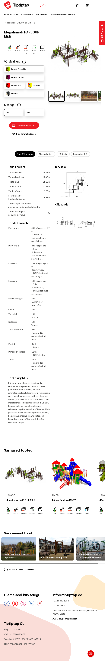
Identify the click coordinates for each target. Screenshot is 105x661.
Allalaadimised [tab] (46, 154)
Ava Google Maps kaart (64, 618)
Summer (34, 85)
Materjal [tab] (63, 154)
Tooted (16, 14)
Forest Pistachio (15, 69)
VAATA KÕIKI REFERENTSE (19, 569)
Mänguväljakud (27, 14)
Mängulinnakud (42, 14)
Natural (11, 93)
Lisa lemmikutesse (24, 133)
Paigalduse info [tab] (80, 154)
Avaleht (7, 14)
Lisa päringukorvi (24, 125)
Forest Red (13, 85)
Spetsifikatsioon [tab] (25, 154)
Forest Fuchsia (14, 77)
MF (28, 112)
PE (7, 112)
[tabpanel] (52, 296)
